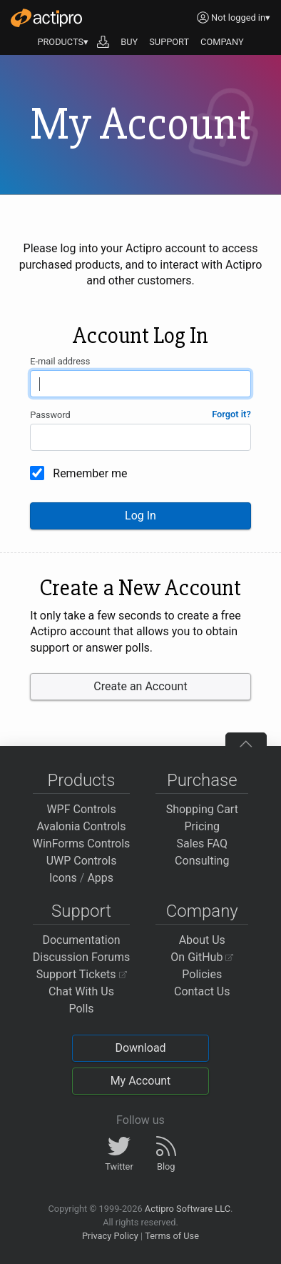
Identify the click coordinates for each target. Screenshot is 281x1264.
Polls (80, 1008)
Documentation (81, 940)
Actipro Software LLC (187, 1208)
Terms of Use (172, 1235)
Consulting (202, 860)
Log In (140, 515)
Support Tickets (81, 974)
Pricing (202, 826)
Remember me (90, 473)
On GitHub (201, 957)
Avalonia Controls (81, 826)
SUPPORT (169, 41)
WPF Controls (81, 809)
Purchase (202, 780)
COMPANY (222, 41)
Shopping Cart (202, 809)
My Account (141, 1081)
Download (140, 1048)
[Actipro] (46, 18)
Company (202, 911)
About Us (202, 940)
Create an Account (140, 686)
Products (82, 780)
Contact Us (202, 991)
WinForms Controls (82, 843)
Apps (100, 878)
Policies (202, 974)
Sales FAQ (202, 843)
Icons (63, 878)
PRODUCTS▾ (62, 41)
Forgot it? (231, 414)
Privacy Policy (110, 1235)
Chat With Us (81, 991)
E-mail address (60, 361)
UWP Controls (81, 860)
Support (81, 911)
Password (50, 414)
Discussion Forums (82, 957)
